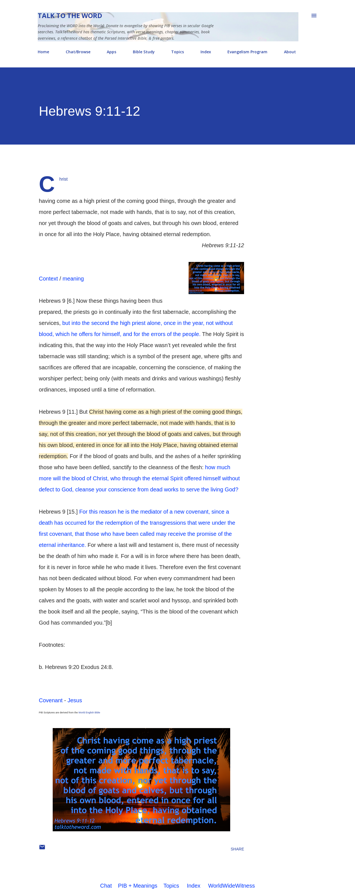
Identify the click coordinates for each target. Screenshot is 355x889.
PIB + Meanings (138, 886)
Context (48, 279)
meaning (73, 279)
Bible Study (144, 51)
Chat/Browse (78, 51)
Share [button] (237, 849)
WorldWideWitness (231, 886)
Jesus (74, 700)
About (290, 51)
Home (43, 51)
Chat (106, 886)
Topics (177, 51)
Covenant (51, 700)
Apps (111, 51)
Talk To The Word (70, 15)
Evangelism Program (247, 51)
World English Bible (89, 712)
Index (206, 51)
